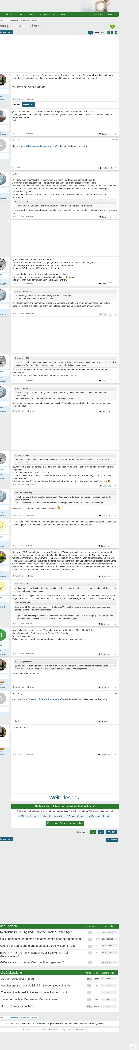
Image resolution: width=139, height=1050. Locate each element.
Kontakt (34, 1030)
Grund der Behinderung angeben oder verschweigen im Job (37, 945)
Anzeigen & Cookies (67, 1030)
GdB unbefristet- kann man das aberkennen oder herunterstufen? (41, 938)
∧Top (133, 1047)
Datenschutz (53, 1030)
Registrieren (97, 14)
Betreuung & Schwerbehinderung (23, 1017)
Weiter (111, 832)
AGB (78, 1030)
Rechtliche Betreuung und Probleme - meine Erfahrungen (36, 932)
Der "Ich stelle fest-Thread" (18, 978)
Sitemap (84, 1030)
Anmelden (111, 14)
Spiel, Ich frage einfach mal (18, 1006)
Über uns (26, 1030)
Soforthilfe (64, 14)
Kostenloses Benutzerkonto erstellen (65, 823)
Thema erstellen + (47, 14)
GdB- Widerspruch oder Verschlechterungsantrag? (32, 962)
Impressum (43, 1030)
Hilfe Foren (9, 14)
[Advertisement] (65, 238)
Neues (21, 14)
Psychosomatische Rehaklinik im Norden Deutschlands (35, 985)
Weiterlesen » (65, 797)
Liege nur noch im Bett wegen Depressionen (29, 999)
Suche (32, 14)
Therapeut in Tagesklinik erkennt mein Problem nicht (34, 992)
